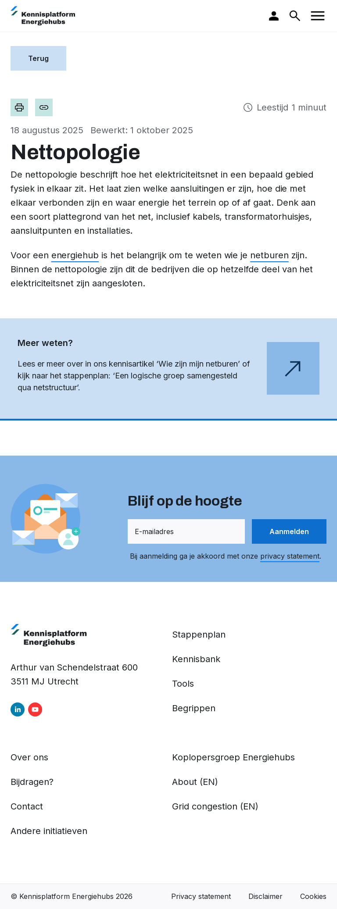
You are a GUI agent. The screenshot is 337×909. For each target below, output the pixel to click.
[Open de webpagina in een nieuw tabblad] (168, 369)
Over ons (29, 757)
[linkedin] (18, 709)
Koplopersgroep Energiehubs (233, 757)
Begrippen (193, 708)
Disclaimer (265, 896)
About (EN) (195, 782)
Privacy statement (201, 896)
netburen (269, 255)
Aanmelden (289, 531)
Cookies (313, 896)
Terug (38, 58)
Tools (183, 683)
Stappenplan (199, 634)
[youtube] (35, 709)
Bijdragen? (32, 782)
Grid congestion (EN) (215, 806)
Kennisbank (196, 659)
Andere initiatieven (49, 831)
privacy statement (289, 556)
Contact (27, 806)
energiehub (75, 255)
